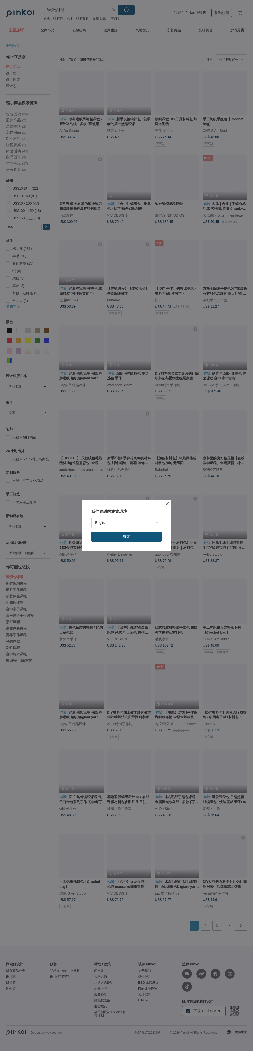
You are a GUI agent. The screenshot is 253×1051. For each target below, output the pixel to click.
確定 (126, 537)
